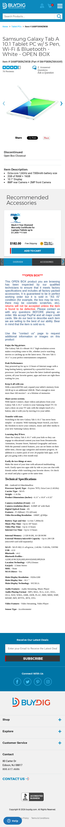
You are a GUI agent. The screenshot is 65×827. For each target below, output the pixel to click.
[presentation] (3, 103)
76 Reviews (8, 71)
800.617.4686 (11, 769)
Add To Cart (32, 250)
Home (5, 26)
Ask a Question (46, 72)
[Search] (32, 16)
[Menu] (59, 6)
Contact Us (14, 779)
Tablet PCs (16, 26)
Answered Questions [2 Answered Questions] (44, 68)
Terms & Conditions (40, 818)
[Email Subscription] (32, 648)
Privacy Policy (22, 818)
